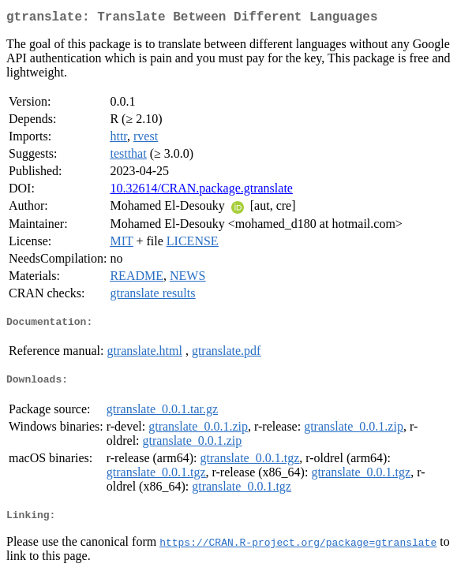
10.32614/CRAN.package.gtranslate (201, 191)
